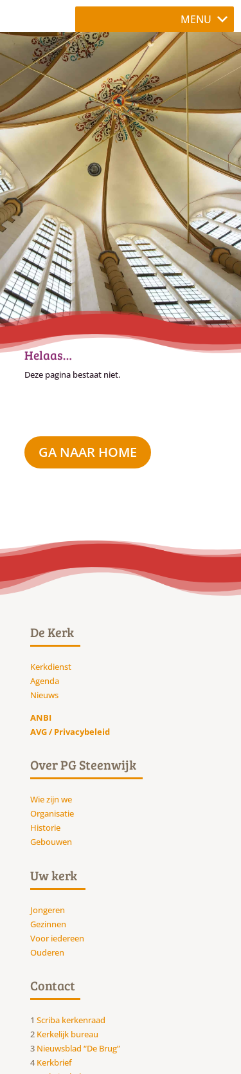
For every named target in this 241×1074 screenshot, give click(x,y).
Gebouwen (51, 841)
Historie (45, 827)
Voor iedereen (57, 938)
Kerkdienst (50, 666)
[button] (196, 19)
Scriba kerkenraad (71, 1020)
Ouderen (47, 952)
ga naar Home (88, 452)
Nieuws (44, 695)
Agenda (44, 681)
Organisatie (52, 813)
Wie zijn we (51, 799)
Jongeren (47, 910)
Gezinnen (48, 924)
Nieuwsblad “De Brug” (78, 1048)
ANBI (40, 717)
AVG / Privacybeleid (70, 731)
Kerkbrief (54, 1062)
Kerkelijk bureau (67, 1034)
